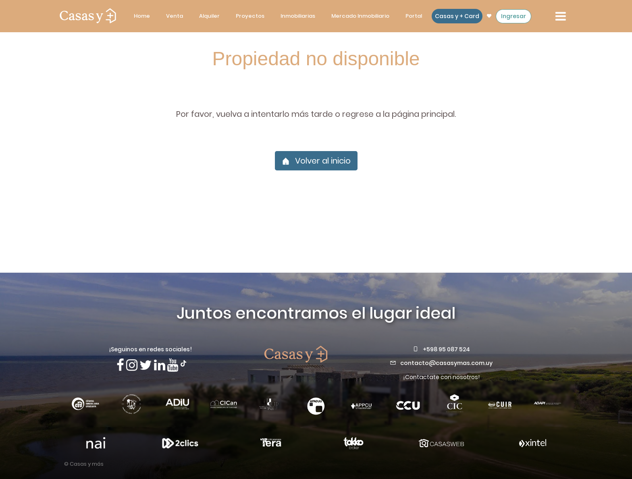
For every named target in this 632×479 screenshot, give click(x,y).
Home (142, 16)
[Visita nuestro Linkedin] (159, 365)
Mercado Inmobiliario (360, 16)
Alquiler (209, 16)
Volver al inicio (316, 160)
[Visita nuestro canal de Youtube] (173, 365)
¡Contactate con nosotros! (441, 377)
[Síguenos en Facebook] (120, 365)
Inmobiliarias (298, 16)
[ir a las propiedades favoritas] (489, 16)
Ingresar (513, 16)
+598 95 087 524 (446, 349)
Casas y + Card (457, 16)
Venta (174, 16)
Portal (413, 16)
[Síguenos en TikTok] (183, 363)
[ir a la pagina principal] (88, 16)
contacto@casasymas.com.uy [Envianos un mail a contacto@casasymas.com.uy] (446, 363)
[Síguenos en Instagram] (131, 365)
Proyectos (250, 16)
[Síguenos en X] (145, 365)
